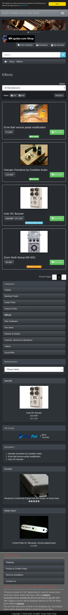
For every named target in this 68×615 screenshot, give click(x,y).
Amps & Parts (11, 309)
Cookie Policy (24, 5)
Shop (11, 61)
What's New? (10, 511)
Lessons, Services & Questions (18, 340)
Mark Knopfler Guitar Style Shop (20, 13)
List (13, 96)
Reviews (8, 469)
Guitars (8, 290)
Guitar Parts (10, 302)
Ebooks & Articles (12, 334)
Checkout (41, 45)
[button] (7, 25)
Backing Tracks (11, 296)
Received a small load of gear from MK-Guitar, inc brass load (31, 498)
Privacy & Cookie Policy (16, 568)
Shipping (10, 562)
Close (57, 4)
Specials (8, 381)
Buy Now (57, 132)
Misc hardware (11, 321)
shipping (46, 595)
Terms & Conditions (14, 575)
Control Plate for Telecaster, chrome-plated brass (34, 543)
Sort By (59, 96)
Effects (19, 61)
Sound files (9, 353)
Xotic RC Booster (34, 413)
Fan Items (9, 327)
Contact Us (11, 581)
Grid (21, 96)
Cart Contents (25, 45)
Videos (8, 346)
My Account (57, 45)
